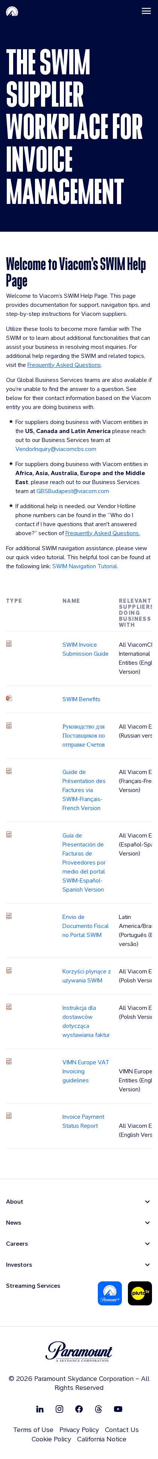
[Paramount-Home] (12, 11)
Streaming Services (33, 1285)
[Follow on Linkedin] (39, 1409)
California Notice (101, 1439)
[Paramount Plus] (110, 1293)
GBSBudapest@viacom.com (72, 491)
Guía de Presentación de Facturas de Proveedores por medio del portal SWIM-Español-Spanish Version (84, 862)
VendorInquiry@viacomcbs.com (55, 449)
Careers (17, 1243)
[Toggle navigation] (146, 11)
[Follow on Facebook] (79, 1409)
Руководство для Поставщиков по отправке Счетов (83, 735)
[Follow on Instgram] (59, 1409)
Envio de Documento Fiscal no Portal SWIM (85, 925)
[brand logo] (79, 1351)
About (14, 1201)
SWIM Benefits (81, 699)
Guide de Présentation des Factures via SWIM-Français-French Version (84, 790)
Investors (19, 1264)
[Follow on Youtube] (118, 1409)
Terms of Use (33, 1429)
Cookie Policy (51, 1439)
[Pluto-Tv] (140, 1293)
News (13, 1222)
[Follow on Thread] (98, 1409)
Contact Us (122, 1429)
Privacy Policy (79, 1429)
